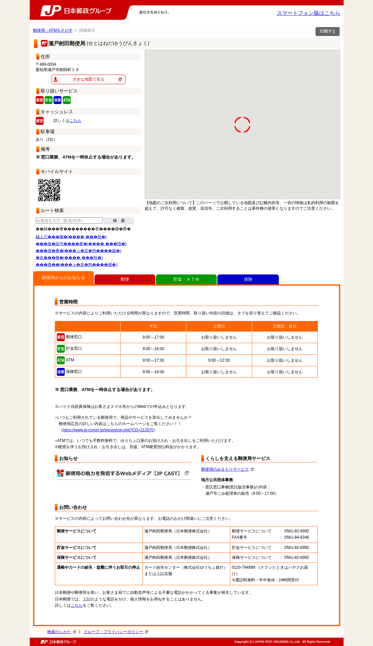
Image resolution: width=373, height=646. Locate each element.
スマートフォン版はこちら (308, 13)
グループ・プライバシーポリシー (116, 631)
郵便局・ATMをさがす (53, 30)
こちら (75, 120)
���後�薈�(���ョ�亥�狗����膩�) (79, 250)
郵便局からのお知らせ (63, 277)
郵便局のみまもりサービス (227, 469)
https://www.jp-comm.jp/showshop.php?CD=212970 (108, 430)
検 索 (119, 220)
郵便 (125, 279)
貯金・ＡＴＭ (186, 279)
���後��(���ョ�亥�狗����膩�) (77, 264)
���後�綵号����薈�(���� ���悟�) (81, 243)
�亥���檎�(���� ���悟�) (69, 257)
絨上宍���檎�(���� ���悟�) (71, 236)
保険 (248, 279)
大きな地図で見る (88, 79)
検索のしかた (61, 631)
